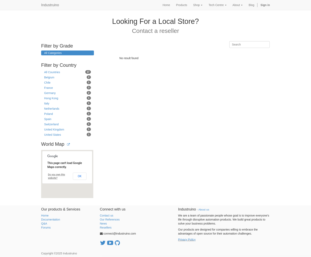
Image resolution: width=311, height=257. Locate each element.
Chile (67, 82)
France (67, 87)
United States (67, 134)
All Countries (67, 72)
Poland (67, 113)
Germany (67, 93)
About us (203, 209)
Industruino (50, 5)
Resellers (106, 227)
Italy (67, 103)
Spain (67, 119)
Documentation (50, 219)
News (103, 223)
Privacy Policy (187, 239)
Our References (110, 219)
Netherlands (67, 108)
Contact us (106, 215)
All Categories (53, 53)
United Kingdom (67, 129)
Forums (46, 227)
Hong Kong (67, 98)
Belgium (67, 77)
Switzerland (67, 124)
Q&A (44, 223)
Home (45, 215)
